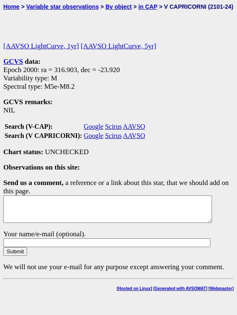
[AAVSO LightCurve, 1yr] (41, 46)
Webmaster (221, 293)
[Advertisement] (100, 22)
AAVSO (134, 126)
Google (93, 126)
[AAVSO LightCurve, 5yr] (118, 46)
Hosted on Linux (134, 293)
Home (11, 6)
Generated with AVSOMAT (180, 293)
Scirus (113, 126)
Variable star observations (62, 6)
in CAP (147, 6)
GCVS (13, 61)
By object (118, 6)
